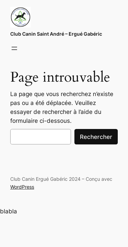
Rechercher (96, 136)
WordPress (22, 187)
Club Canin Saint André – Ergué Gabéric (56, 34)
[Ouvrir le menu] (14, 48)
